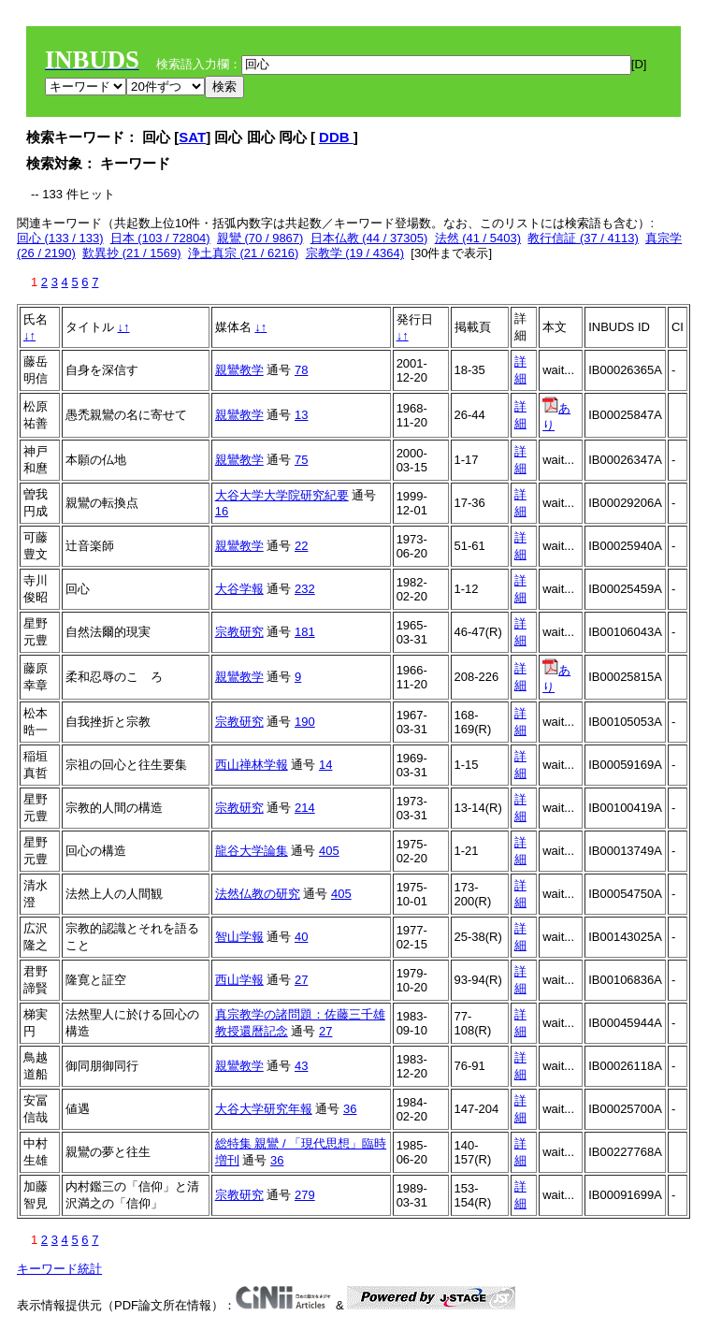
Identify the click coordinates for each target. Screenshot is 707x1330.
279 (305, 1195)
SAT (192, 137)
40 (301, 937)
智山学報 (239, 937)
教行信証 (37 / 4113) (583, 238)
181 (305, 632)
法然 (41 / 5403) (478, 238)
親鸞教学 (239, 370)
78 (301, 370)
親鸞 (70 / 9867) (260, 238)
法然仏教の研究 (257, 894)
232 (305, 589)
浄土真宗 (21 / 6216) (243, 253)
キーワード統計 (59, 1269)
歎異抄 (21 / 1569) (131, 253)
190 (305, 722)
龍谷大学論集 (251, 851)
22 (301, 546)
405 (329, 851)
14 (325, 765)
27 (301, 980)
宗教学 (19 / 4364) (355, 253)
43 (301, 1066)
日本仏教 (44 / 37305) (369, 238)
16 (221, 511)
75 (301, 460)
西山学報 (239, 980)
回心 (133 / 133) (60, 238)
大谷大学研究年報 (263, 1109)
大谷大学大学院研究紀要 (282, 495)
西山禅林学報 (251, 765)
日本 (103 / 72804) (160, 238)
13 (301, 415)
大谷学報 (239, 589)
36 (349, 1109)
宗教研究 (239, 632)
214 (305, 808)
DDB (336, 137)
